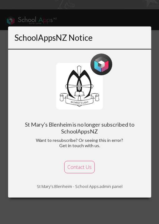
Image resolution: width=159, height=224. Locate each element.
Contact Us (79, 167)
